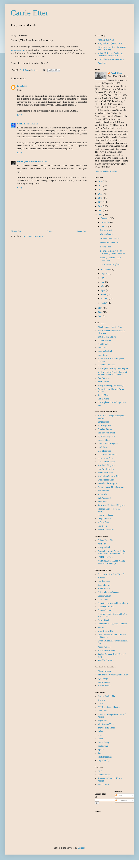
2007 (100, 308)
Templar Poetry (104, 518)
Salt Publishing (104, 498)
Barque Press (103, 422)
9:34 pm (43, 161)
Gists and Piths (104, 440)
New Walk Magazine (106, 465)
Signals (101, 749)
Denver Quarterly (105, 610)
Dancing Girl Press (106, 606)
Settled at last (106, 230)
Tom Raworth (103, 399)
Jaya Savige (103, 678)
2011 (100, 202)
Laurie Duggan (104, 682)
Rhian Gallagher (105, 685)
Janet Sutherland (105, 351)
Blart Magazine (104, 425)
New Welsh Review (106, 469)
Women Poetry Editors (110, 238)
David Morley (104, 344)
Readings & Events (106, 40)
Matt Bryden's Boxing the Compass (113, 368)
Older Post (81, 231)
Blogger (81, 848)
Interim (101, 627)
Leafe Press (102, 447)
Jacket (100, 731)
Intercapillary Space (106, 728)
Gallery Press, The (105, 540)
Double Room (104, 775)
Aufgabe (101, 578)
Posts (118, 795)
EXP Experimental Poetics (109, 707)
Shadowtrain (103, 746)
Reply (19, 115)
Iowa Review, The (105, 631)
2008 (100, 214)
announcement (17, 50)
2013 (100, 194)
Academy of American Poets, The (112, 574)
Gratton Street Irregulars (108, 443)
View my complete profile (106, 171)
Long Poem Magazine (107, 454)
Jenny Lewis (103, 355)
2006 (100, 312)
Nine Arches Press (105, 472)
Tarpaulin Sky (104, 760)
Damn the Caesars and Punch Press (113, 603)
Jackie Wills (103, 347)
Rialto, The (102, 494)
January (104, 303)
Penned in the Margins (107, 483)
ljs (18, 86)
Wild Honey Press (105, 557)
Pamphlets (102, 63)
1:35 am (34, 124)
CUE (100, 771)
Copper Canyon (104, 596)
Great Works (103, 711)
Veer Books (102, 526)
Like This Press (104, 451)
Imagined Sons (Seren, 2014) (110, 43)
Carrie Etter (29, 12)
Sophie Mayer (104, 395)
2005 (100, 316)
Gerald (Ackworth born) (28, 161)
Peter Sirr (102, 544)
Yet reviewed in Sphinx (110, 264)
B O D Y (101, 700)
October (104, 226)
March (104, 294)
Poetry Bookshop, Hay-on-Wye (111, 385)
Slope (100, 753)
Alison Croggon (104, 671)
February (105, 298)
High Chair (102, 720)
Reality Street (103, 491)
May (103, 286)
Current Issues (106, 234)
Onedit (100, 739)
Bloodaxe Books (105, 429)
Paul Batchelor (104, 378)
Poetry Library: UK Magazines (111, 487)
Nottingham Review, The (108, 476)
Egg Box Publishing (106, 433)
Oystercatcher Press (106, 480)
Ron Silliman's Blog (106, 650)
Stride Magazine (105, 757)
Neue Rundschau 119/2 (110, 242)
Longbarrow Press (105, 458)
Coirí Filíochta (23, 124)
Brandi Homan (104, 588)
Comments (121, 800)
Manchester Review (106, 462)
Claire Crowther (104, 340)
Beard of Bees (104, 581)
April (103, 290)
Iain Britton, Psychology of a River (113, 675)
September (105, 269)
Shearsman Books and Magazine (112, 505)
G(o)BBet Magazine (106, 436)
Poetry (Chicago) (105, 647)
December (105, 218)
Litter (100, 735)
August (104, 273)
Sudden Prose (103, 784)
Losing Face (105, 247)
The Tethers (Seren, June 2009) (111, 59)
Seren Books (103, 501)
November (105, 222)
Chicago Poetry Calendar (108, 592)
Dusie (100, 703)
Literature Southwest (106, 365)
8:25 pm (23, 86)
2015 (100, 185)
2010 (100, 206)
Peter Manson (103, 382)
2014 (100, 189)
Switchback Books (106, 660)
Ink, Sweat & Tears (106, 724)
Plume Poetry (103, 742)
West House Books (106, 529)
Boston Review (104, 585)
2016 (100, 181)
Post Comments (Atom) (32, 236)
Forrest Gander (104, 620)
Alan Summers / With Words (110, 327)
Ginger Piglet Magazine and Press (112, 624)
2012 (100, 198)
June (103, 282)
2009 (100, 210)
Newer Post (16, 231)
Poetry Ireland (104, 547)
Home (49, 231)
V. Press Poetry (104, 522)
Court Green (103, 599)
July (103, 278)
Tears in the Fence (105, 515)
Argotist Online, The (106, 696)
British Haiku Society (107, 337)
